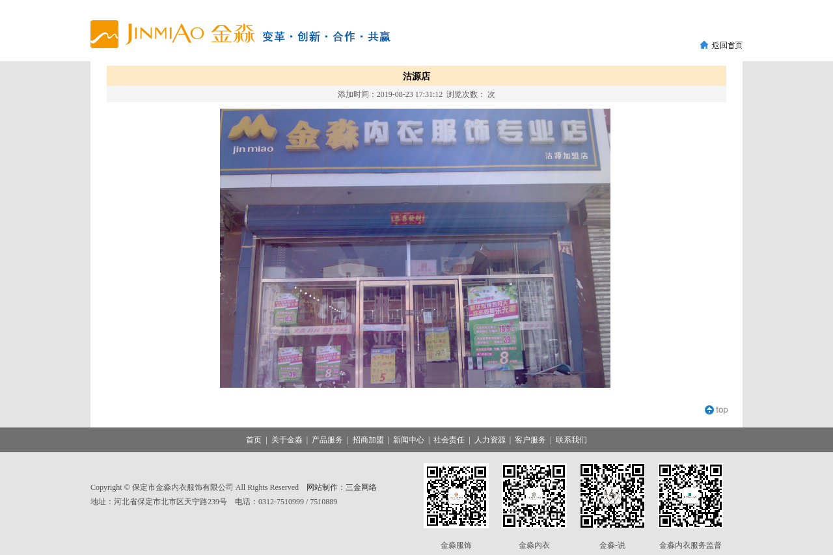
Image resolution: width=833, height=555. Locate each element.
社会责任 (449, 439)
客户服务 (530, 439)
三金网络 (361, 487)
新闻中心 (408, 439)
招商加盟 (368, 439)
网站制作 (322, 487)
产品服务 (327, 439)
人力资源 (490, 439)
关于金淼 (287, 439)
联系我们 (571, 439)
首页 (254, 439)
